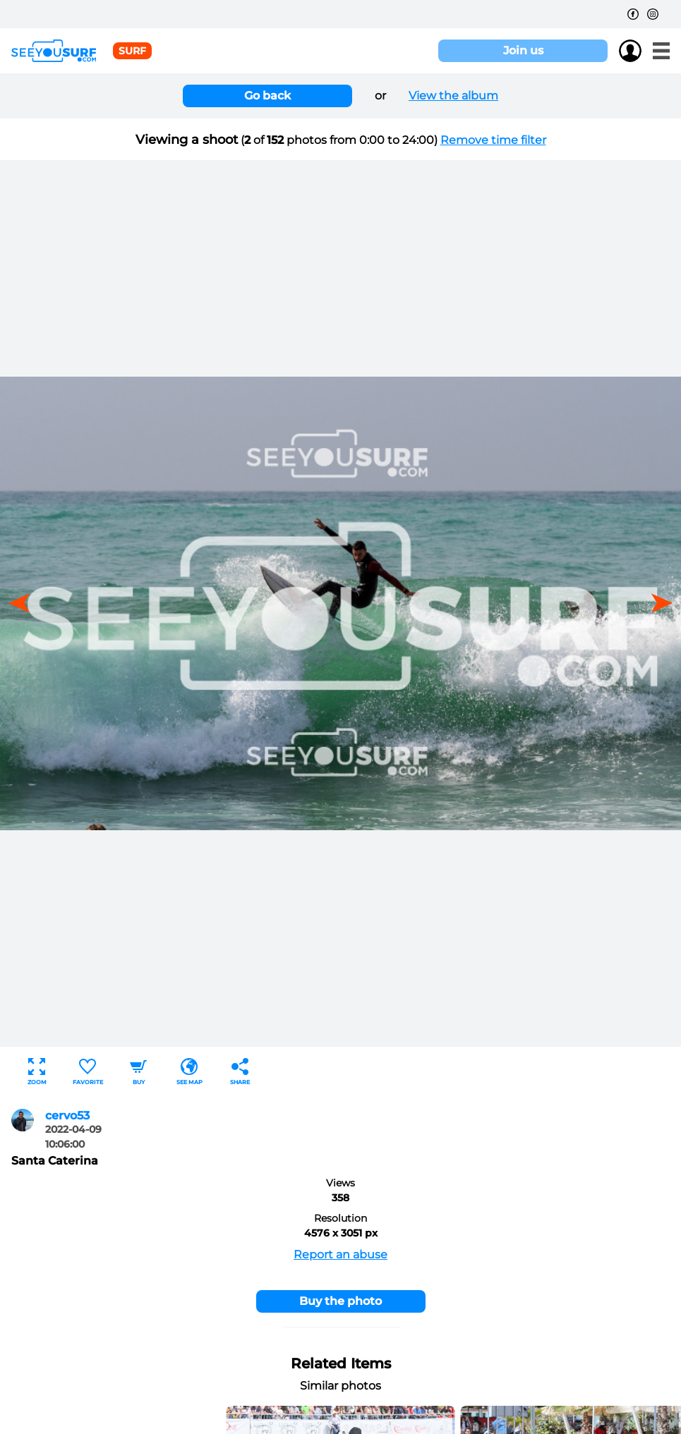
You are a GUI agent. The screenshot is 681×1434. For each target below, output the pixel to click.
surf (132, 50)
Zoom (37, 1072)
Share (240, 1072)
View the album (453, 95)
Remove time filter (493, 140)
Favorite (88, 1072)
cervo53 (67, 1115)
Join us (523, 50)
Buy (138, 1072)
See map (189, 1072)
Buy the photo (340, 1301)
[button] (657, 603)
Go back (267, 95)
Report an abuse (340, 1254)
